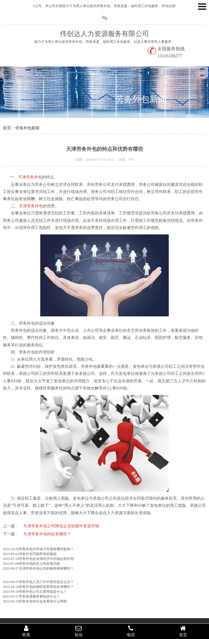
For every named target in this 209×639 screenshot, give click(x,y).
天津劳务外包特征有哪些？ (47, 534)
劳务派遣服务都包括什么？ (39, 596)
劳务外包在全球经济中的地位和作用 (46, 559)
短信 (78, 631)
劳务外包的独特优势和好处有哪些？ (46, 587)
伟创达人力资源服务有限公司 (104, 33)
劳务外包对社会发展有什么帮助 (43, 601)
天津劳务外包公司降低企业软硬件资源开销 (61, 526)
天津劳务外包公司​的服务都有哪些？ (46, 568)
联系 (26, 631)
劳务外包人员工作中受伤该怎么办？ (46, 582)
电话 (130, 631)
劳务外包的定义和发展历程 (39, 564)
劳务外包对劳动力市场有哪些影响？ (46, 549)
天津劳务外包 (30, 177)
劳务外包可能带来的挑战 (38, 554)
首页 (7, 128)
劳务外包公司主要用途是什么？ (43, 592)
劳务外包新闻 (141, 99)
